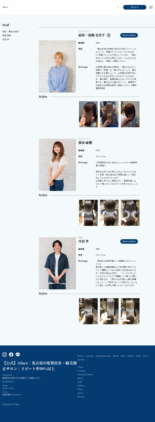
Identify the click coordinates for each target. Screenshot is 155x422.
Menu (115, 356)
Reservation (129, 35)
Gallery (130, 356)
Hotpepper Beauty (10, 404)
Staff (5, 25)
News (145, 356)
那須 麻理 (6, 36)
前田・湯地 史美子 (10, 32)
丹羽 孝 (5, 40)
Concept (89, 356)
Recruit (81, 360)
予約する (135, 7)
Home (80, 356)
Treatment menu (103, 356)
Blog (138, 356)
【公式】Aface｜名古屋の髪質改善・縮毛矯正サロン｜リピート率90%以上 (39, 366)
